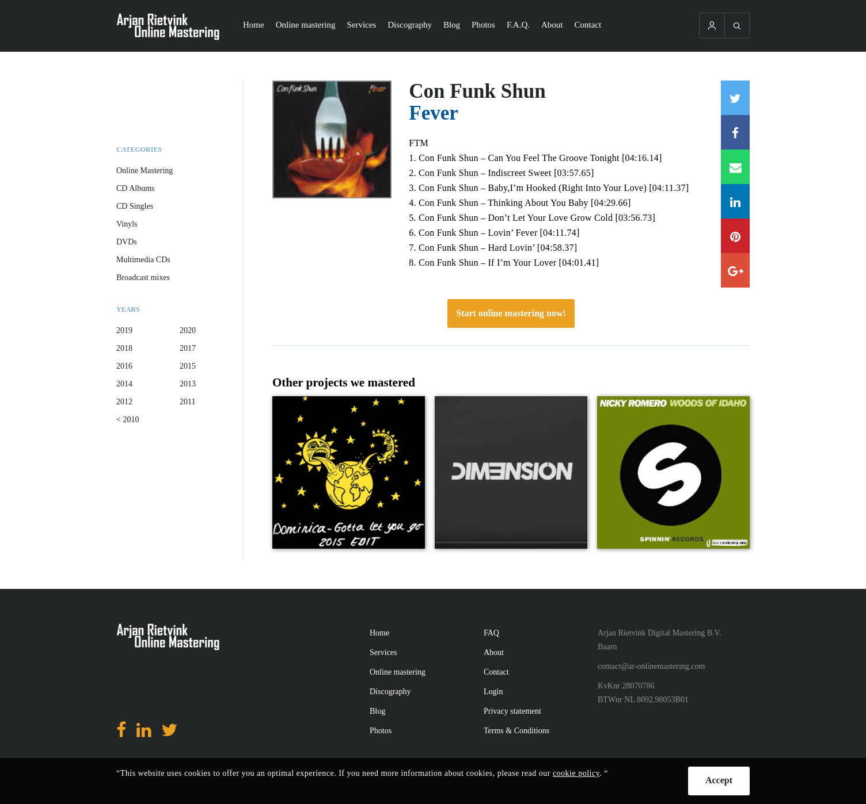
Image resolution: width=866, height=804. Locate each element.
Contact (588, 24)
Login (493, 691)
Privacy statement (512, 711)
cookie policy (576, 773)
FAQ (491, 633)
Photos (483, 24)
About (552, 24)
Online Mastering (144, 170)
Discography (410, 24)
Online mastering (306, 24)
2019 (124, 330)
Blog (451, 24)
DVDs (126, 242)
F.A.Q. (518, 24)
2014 (124, 384)
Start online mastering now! (511, 313)
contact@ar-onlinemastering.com (651, 666)
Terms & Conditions (516, 730)
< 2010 (127, 419)
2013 (188, 384)
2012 (124, 401)
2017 (188, 348)
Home (253, 24)
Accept (718, 780)
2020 (188, 330)
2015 (188, 366)
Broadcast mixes (143, 277)
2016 (124, 366)
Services (361, 24)
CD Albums (135, 188)
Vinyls (127, 224)
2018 (124, 348)
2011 (187, 401)
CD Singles (134, 206)
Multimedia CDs (143, 259)
